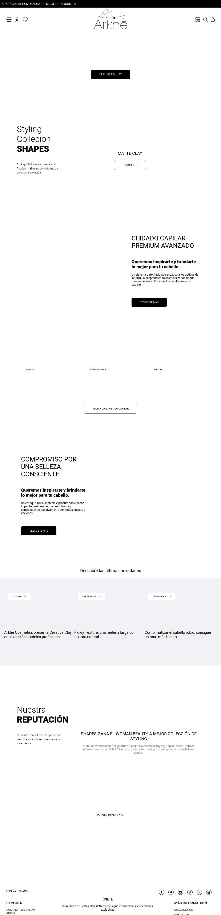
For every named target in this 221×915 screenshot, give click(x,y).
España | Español (17, 891)
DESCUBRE (130, 165)
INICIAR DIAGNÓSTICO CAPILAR (110, 408)
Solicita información (110, 815)
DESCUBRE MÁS (149, 302)
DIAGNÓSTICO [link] (183, 909)
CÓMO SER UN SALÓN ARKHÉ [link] (20, 911)
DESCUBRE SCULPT (110, 74)
